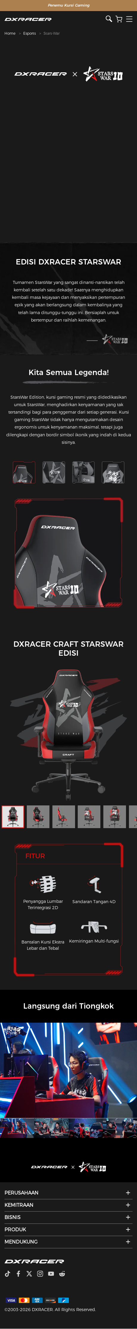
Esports (29, 33)
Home (9, 33)
